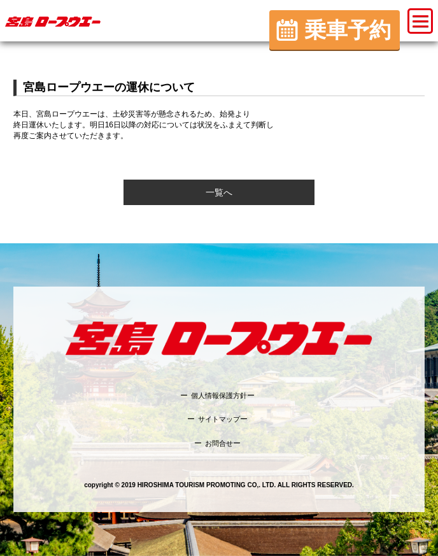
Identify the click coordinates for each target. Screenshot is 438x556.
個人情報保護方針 (219, 395)
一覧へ (219, 192)
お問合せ (219, 443)
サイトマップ (219, 419)
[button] (420, 21)
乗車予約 (347, 30)
